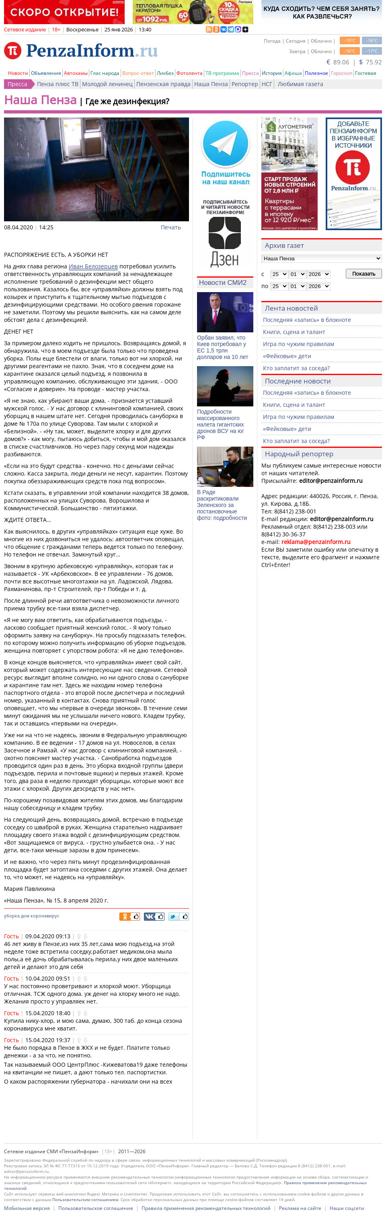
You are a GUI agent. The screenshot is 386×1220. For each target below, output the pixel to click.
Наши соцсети (347, 1208)
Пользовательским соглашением (85, 1199)
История (272, 73)
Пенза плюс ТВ (57, 84)
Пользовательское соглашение (95, 1208)
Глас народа (104, 73)
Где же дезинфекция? (127, 101)
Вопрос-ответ (138, 73)
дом (25, 916)
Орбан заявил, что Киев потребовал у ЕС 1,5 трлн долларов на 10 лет (222, 347)
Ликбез (165, 73)
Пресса (250, 73)
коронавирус (45, 916)
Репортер (245, 84)
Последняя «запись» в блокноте (307, 320)
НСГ (267, 84)
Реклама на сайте (300, 1208)
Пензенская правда (163, 84)
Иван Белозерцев (93, 266)
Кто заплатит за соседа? (296, 368)
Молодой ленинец (107, 84)
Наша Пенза (211, 84)
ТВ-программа (222, 73)
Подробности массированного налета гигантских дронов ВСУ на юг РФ (220, 424)
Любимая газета (300, 84)
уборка (12, 916)
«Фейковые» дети (287, 356)
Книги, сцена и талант (294, 332)
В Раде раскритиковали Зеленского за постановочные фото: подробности (222, 505)
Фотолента (190, 73)
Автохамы (76, 73)
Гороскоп (341, 73)
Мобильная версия (27, 1208)
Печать (171, 227)
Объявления (46, 73)
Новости (18, 73)
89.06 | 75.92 (354, 62)
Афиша (293, 73)
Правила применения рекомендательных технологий (206, 1208)
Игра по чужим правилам (298, 344)
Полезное (316, 73)
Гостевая (365, 73)
